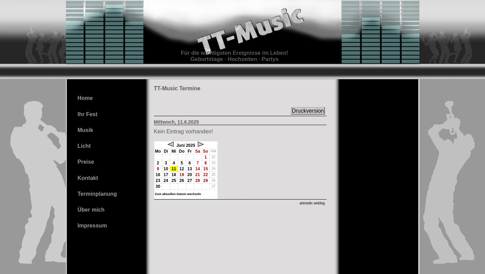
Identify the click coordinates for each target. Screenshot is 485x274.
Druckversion (308, 111)
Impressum (92, 226)
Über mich (91, 210)
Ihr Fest (88, 114)
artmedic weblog (312, 203)
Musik (85, 130)
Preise (86, 162)
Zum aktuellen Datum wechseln (178, 194)
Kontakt (88, 178)
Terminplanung (97, 194)
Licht (84, 146)
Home (85, 98)
